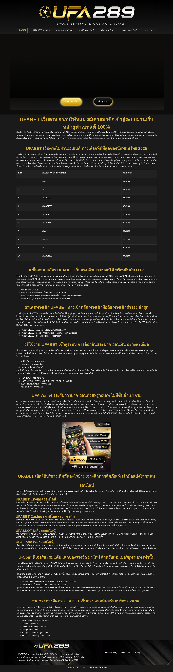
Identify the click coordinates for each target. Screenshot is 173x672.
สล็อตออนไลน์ (107, 30)
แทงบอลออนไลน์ (64, 30)
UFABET (22, 30)
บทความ (148, 30)
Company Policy (110, 653)
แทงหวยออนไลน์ (129, 30)
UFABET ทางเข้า (41, 30)
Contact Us (125, 653)
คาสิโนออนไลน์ (86, 30)
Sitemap (137, 653)
